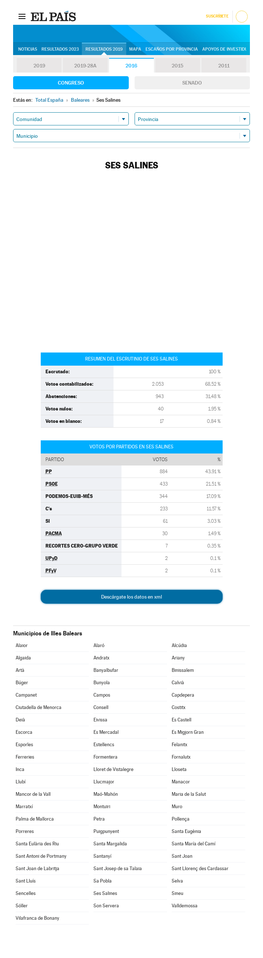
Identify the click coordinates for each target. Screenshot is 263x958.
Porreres (25, 831)
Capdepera (183, 695)
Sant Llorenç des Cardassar (200, 868)
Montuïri (101, 806)
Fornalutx (181, 757)
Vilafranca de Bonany (37, 918)
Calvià (178, 682)
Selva (177, 881)
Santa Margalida (110, 843)
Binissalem (183, 670)
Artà (20, 670)
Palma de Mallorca (35, 819)
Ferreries (25, 757)
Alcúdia (179, 645)
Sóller (22, 905)
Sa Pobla (102, 881)
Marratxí (24, 806)
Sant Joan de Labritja (37, 868)
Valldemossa (185, 905)
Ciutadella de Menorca (38, 707)
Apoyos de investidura (228, 49)
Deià (20, 720)
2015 (177, 66)
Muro (177, 806)
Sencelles (26, 893)
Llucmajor (103, 781)
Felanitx (179, 744)
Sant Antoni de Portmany (41, 856)
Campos (101, 695)
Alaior (22, 645)
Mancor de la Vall (33, 794)
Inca (20, 769)
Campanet (26, 695)
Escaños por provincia (172, 49)
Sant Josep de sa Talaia (117, 868)
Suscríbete (217, 16)
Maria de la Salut (189, 794)
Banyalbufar (105, 670)
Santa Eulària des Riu (37, 843)
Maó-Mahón (105, 794)
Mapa (135, 49)
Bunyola (101, 682)
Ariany (178, 658)
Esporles (24, 744)
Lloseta (179, 769)
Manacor (181, 781)
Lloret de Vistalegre (113, 769)
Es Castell (181, 720)
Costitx (179, 707)
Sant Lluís (26, 881)
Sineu (177, 893)
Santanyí (102, 856)
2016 (131, 66)
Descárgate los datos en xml (131, 597)
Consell (100, 707)
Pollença (181, 819)
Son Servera (106, 905)
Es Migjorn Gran (188, 732)
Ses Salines (105, 893)
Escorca (24, 732)
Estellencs (103, 744)
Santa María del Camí (193, 843)
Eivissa (100, 720)
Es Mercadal (106, 732)
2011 (224, 66)
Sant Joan (182, 856)
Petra (99, 819)
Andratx (101, 658)
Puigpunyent (106, 831)
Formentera (105, 757)
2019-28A (85, 66)
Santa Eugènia (186, 831)
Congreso (71, 83)
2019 (39, 66)
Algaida (23, 658)
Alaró (98, 645)
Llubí (20, 781)
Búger (22, 682)
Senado (192, 83)
